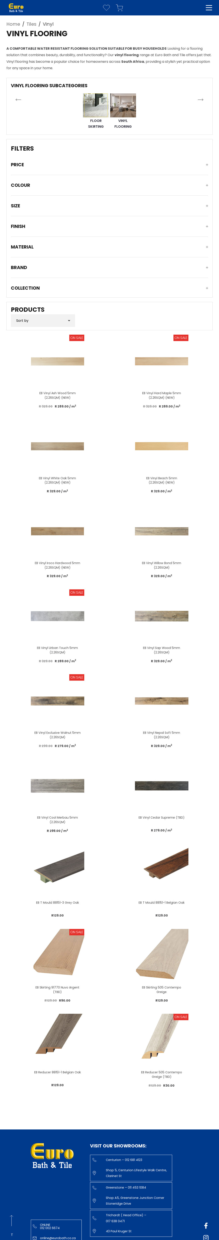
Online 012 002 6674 (46, 1226)
